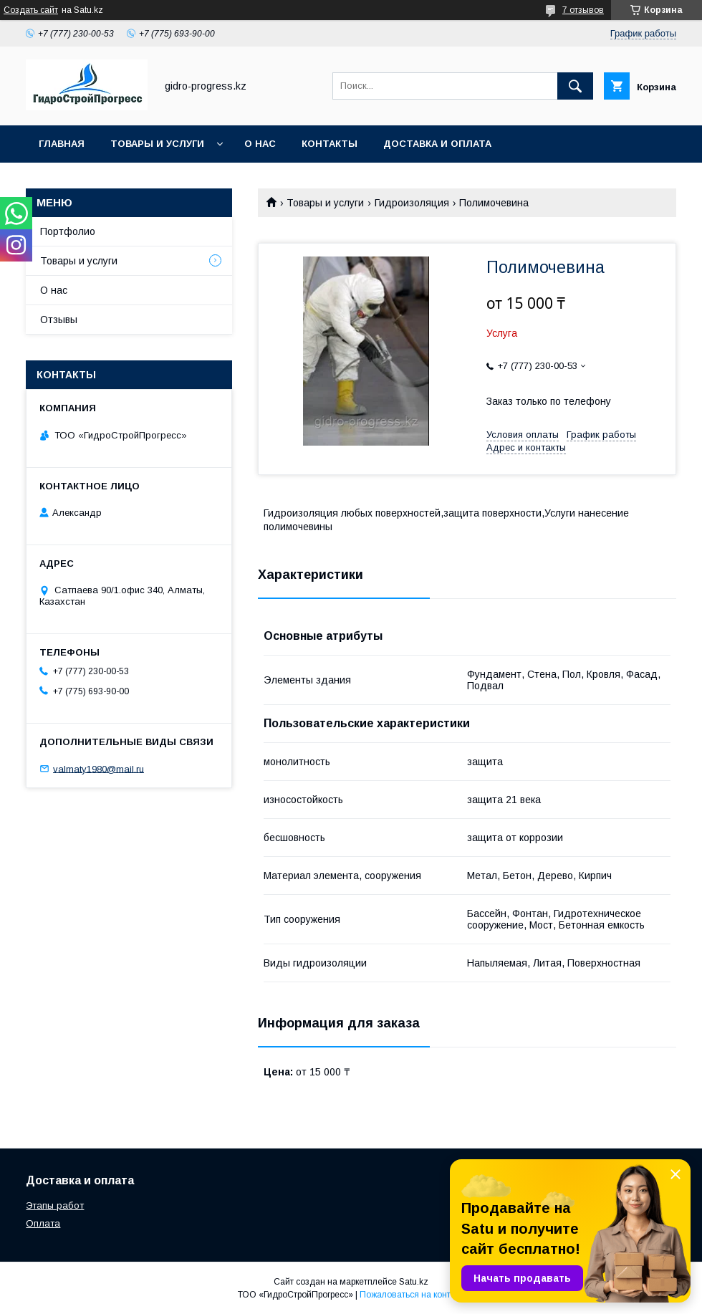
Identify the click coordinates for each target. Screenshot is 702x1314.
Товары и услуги (157, 143)
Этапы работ (55, 1205)
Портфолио (67, 231)
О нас (260, 143)
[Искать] (575, 86)
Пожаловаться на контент (412, 1295)
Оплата (43, 1223)
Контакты (329, 143)
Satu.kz (413, 1282)
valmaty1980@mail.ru (98, 768)
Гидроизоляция (412, 202)
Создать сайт (31, 10)
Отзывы (58, 319)
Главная (62, 143)
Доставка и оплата (437, 143)
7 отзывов (583, 10)
